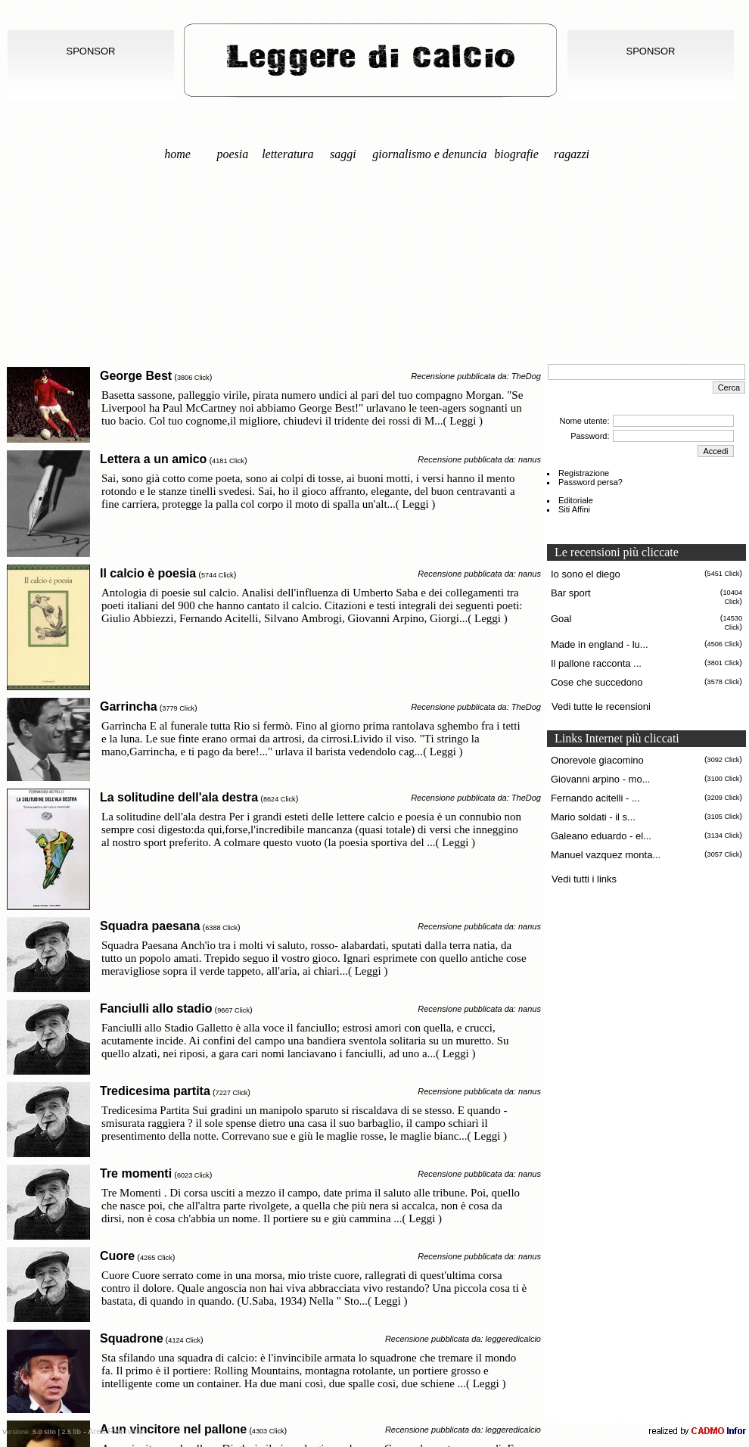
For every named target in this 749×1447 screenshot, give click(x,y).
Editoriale (575, 500)
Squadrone (131, 1338)
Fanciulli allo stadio (156, 1008)
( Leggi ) (463, 421)
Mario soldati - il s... (593, 817)
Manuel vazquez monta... (605, 854)
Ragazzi (571, 154)
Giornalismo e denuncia (429, 154)
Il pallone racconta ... (596, 663)
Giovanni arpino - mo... (601, 779)
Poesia (233, 154)
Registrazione (583, 473)
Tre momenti (136, 1173)
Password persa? (590, 482)
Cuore (117, 1255)
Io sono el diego (585, 574)
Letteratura (287, 154)
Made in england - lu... (599, 644)
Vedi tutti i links (584, 879)
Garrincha (128, 706)
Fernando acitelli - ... (595, 798)
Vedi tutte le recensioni (601, 706)
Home (177, 154)
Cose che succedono (596, 682)
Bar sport (571, 593)
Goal (561, 618)
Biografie (516, 154)
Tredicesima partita (155, 1090)
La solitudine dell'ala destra (179, 797)
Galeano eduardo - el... (601, 836)
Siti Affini (574, 509)
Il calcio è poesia (148, 573)
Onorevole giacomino (597, 760)
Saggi (343, 154)
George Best (136, 375)
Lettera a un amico (153, 459)
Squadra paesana (150, 926)
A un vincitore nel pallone (173, 1429)
